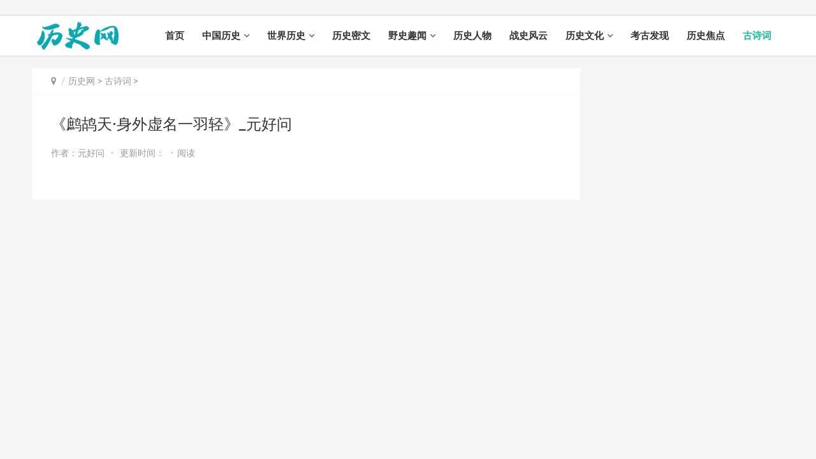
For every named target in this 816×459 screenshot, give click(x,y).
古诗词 (757, 35)
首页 (174, 35)
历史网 (81, 81)
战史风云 (528, 35)
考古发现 (649, 35)
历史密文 (351, 35)
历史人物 (472, 35)
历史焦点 (706, 35)
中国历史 (221, 35)
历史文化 (584, 35)
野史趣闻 (407, 35)
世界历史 (286, 35)
